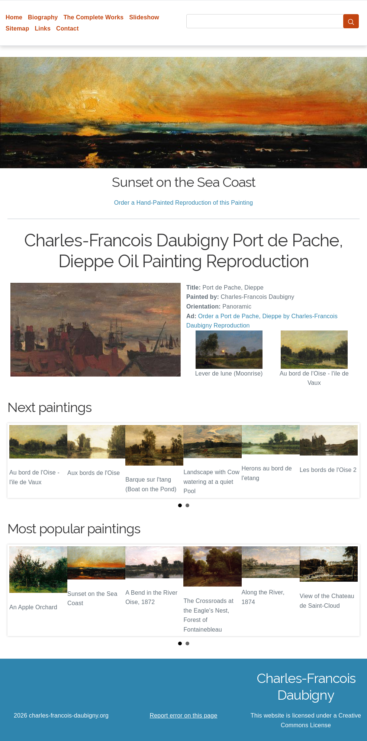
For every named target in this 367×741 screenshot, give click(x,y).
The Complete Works (94, 17)
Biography (43, 17)
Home (14, 17)
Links (43, 28)
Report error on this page (184, 715)
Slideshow (144, 17)
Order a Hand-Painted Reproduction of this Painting (183, 202)
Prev (19, 461)
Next (348, 461)
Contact (67, 28)
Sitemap (17, 28)
